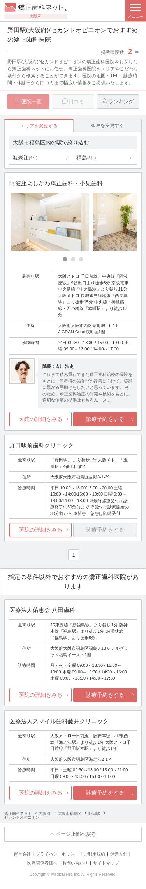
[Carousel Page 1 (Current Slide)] (65, 259)
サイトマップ (106, 863)
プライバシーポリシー (57, 854)
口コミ (76, 101)
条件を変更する (107, 125)
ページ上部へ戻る (76, 834)
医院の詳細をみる (40, 419)
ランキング (121, 101)
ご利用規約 (94, 854)
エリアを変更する (39, 126)
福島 (86, 158)
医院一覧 (31, 101)
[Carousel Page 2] (73, 259)
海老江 (24, 158)
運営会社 (22, 854)
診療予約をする (105, 419)
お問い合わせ (75, 863)
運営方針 (118, 854)
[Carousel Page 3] (81, 259)
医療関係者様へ (42, 863)
